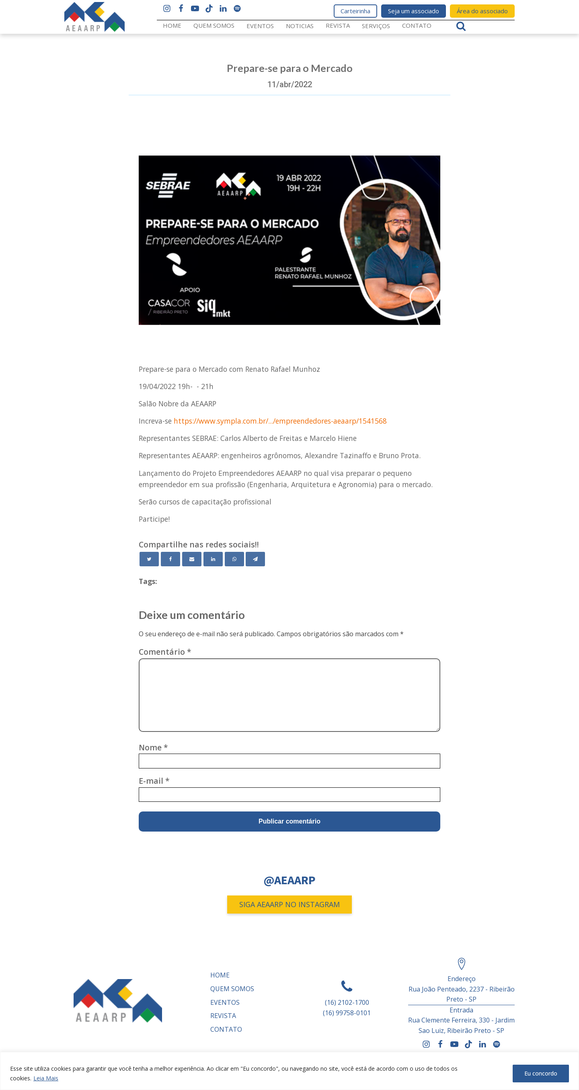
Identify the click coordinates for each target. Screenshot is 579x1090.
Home (172, 25)
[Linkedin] (213, 559)
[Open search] (461, 25)
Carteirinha (355, 11)
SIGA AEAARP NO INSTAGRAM (289, 904)
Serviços (376, 26)
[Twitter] (149, 559)
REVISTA (338, 25)
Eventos (260, 26)
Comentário (165, 651)
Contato (416, 25)
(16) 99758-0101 (347, 1012)
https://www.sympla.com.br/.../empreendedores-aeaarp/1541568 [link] (280, 421)
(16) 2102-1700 (347, 1002)
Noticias (300, 26)
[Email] (191, 559)
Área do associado (482, 11)
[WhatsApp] (234, 559)
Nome (153, 747)
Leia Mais (45, 1078)
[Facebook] (170, 559)
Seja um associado (413, 11)
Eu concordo (540, 1073)
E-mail (154, 780)
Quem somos (213, 25)
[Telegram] (255, 559)
